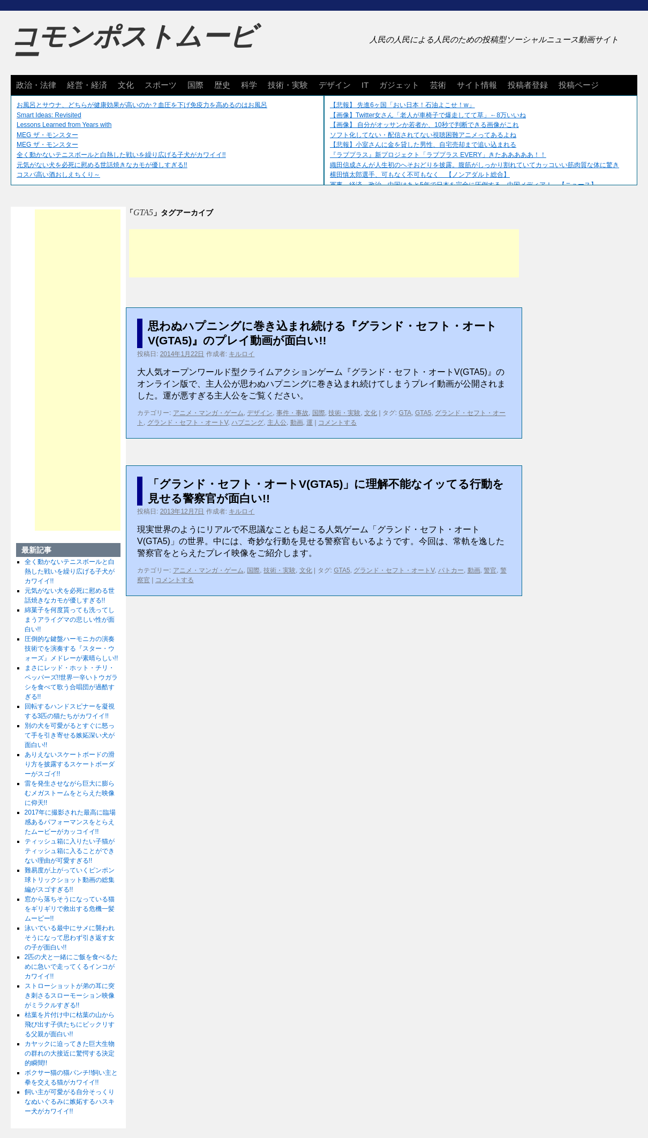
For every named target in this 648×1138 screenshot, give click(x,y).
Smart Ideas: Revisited (49, 115)
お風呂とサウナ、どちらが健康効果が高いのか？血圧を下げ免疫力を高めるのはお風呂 (142, 105)
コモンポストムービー (133, 46)
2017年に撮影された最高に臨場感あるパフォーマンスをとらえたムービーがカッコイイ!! (70, 822)
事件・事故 (292, 413)
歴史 (222, 84)
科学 (249, 84)
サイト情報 (477, 84)
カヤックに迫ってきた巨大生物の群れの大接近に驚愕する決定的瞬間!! (70, 1053)
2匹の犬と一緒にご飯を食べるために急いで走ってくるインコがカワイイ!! (71, 966)
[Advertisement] (324, 253)
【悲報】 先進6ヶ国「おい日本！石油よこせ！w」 (402, 105)
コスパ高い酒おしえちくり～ (58, 174)
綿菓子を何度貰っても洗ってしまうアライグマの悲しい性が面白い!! (70, 619)
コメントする (337, 422)
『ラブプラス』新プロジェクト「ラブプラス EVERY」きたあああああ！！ (438, 155)
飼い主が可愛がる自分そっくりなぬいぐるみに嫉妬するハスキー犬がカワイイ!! (70, 1101)
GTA (405, 413)
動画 (296, 422)
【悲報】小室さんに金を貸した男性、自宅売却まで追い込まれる (423, 144)
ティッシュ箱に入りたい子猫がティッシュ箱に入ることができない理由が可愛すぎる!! (70, 851)
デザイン (335, 84)
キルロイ (241, 354)
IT (364, 84)
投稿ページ (579, 84)
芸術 (438, 84)
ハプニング (247, 422)
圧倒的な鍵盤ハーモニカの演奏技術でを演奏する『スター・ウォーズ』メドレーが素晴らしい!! (71, 648)
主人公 (277, 422)
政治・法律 (36, 84)
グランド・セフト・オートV (187, 422)
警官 (490, 570)
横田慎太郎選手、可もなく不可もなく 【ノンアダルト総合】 (420, 174)
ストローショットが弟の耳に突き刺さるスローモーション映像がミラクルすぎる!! (70, 995)
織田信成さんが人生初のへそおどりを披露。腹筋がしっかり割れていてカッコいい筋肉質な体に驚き (474, 165)
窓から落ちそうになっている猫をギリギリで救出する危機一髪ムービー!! (70, 908)
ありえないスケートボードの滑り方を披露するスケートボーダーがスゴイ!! (70, 764)
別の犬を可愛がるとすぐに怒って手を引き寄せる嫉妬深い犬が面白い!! (70, 735)
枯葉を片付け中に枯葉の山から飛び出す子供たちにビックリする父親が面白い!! (70, 1024)
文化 (126, 84)
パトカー (451, 570)
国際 (195, 84)
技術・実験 (288, 84)
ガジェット (399, 84)
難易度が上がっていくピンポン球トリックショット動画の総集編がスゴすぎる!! (70, 879)
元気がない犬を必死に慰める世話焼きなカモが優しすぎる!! (102, 165)
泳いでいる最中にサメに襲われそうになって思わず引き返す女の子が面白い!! (70, 937)
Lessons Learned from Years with (64, 125)
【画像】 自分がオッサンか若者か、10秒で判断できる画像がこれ (424, 125)
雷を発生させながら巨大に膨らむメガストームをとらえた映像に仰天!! (70, 793)
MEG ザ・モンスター (47, 135)
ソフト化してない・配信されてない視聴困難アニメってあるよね (423, 135)
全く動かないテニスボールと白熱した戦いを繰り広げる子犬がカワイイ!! (121, 155)
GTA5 (423, 413)
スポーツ (161, 84)
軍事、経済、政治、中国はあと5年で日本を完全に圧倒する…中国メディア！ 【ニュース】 (463, 185)
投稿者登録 (528, 84)
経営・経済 (87, 84)
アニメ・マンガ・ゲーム (208, 413)
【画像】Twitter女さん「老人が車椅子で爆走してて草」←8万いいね (428, 115)
